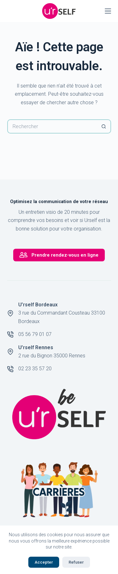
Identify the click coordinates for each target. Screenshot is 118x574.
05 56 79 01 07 (35, 334)
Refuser (76, 562)
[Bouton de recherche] (104, 126)
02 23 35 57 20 (35, 369)
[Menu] (108, 11)
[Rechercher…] (52, 126)
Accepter (44, 562)
